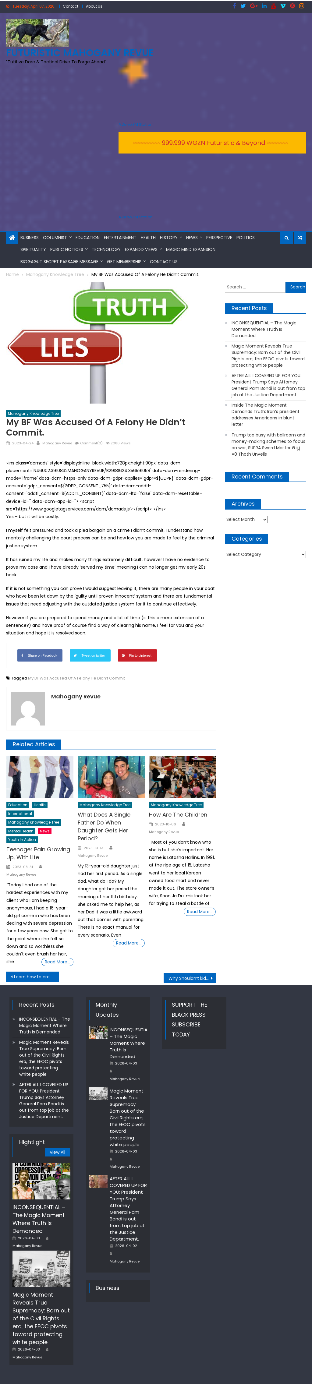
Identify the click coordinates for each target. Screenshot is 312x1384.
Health (148, 237)
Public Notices (66, 249)
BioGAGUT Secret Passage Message (59, 261)
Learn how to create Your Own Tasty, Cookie (36, 976)
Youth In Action (22, 839)
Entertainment (120, 237)
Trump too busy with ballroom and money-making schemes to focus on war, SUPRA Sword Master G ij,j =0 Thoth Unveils (268, 443)
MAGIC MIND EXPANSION (190, 249)
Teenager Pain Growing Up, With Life (38, 852)
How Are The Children (178, 813)
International (20, 812)
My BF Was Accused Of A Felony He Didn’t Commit (76, 677)
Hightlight (32, 1141)
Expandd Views (141, 249)
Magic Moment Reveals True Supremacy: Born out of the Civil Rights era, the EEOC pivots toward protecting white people (268, 355)
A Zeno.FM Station (136, 123)
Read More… (57, 961)
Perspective (219, 237)
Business (29, 237)
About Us (94, 6)
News (192, 237)
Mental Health (21, 830)
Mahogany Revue (57, 442)
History (169, 237)
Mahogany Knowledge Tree (33, 412)
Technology (106, 249)
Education (88, 237)
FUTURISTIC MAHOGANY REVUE (80, 52)
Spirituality (33, 249)
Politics (245, 237)
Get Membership (124, 261)
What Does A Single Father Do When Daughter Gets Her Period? (104, 825)
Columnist (55, 237)
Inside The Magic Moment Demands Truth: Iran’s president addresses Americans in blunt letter (266, 414)
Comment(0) (91, 442)
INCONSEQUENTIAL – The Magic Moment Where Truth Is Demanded (264, 328)
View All (57, 1151)
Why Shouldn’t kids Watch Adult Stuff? (192, 978)
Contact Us (164, 261)
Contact (70, 6)
